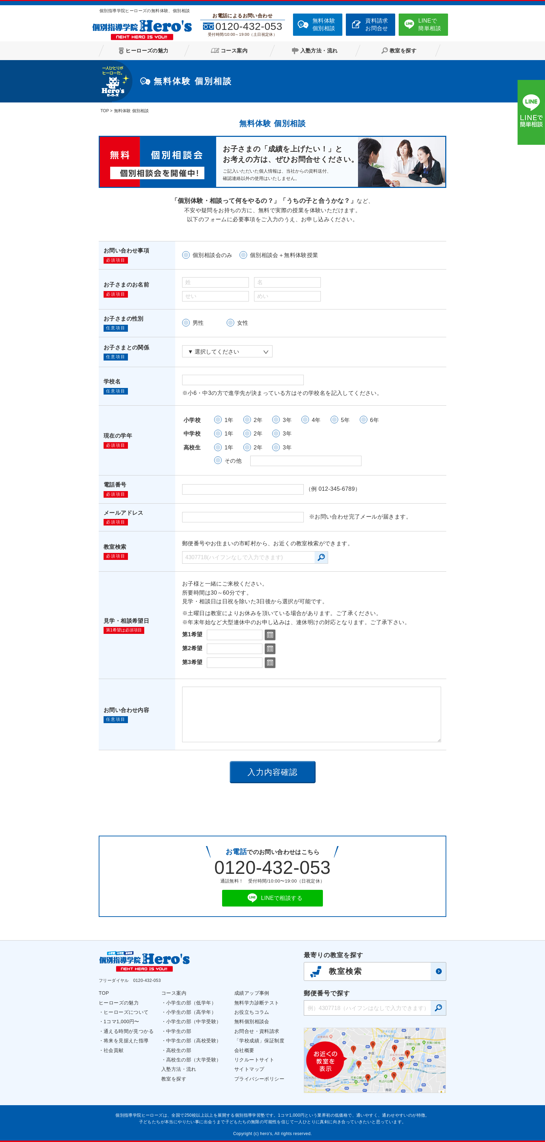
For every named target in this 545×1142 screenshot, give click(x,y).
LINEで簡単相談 (429, 24)
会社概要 (244, 1050)
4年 (316, 420)
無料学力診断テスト (256, 1003)
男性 (198, 323)
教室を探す (173, 1079)
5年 (345, 420)
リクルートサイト (254, 1059)
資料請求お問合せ (376, 24)
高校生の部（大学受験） (193, 1059)
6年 (374, 420)
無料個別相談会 (251, 1021)
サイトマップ (249, 1069)
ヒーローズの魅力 (119, 1003)
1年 (229, 420)
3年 (287, 420)
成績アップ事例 (251, 993)
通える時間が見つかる (129, 1031)
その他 (233, 461)
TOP (104, 993)
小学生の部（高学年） (191, 1012)
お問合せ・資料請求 (256, 1031)
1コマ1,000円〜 (121, 1021)
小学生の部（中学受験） (193, 1021)
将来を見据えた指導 (126, 1040)
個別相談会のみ (213, 255)
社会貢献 (114, 1050)
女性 (243, 323)
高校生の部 (178, 1050)
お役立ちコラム (251, 1012)
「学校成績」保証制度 (259, 1040)
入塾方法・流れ (178, 1069)
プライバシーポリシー (259, 1079)
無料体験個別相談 (323, 24)
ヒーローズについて (126, 1012)
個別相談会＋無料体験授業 (284, 255)
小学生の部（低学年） (191, 1003)
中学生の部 (178, 1031)
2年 (258, 420)
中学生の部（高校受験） (193, 1040)
